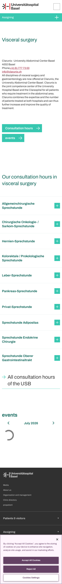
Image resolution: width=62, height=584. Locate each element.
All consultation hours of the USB (31, 380)
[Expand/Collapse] (56, 6)
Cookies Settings (31, 578)
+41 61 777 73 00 (19, 68)
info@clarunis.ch (12, 71)
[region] (31, 559)
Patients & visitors (14, 518)
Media (6, 485)
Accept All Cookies (31, 560)
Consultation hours (19, 128)
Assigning (8, 17)
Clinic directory (10, 500)
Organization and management (17, 495)
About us (7, 490)
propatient (8, 505)
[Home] (20, 6)
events (10, 138)
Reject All (31, 569)
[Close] (57, 539)
